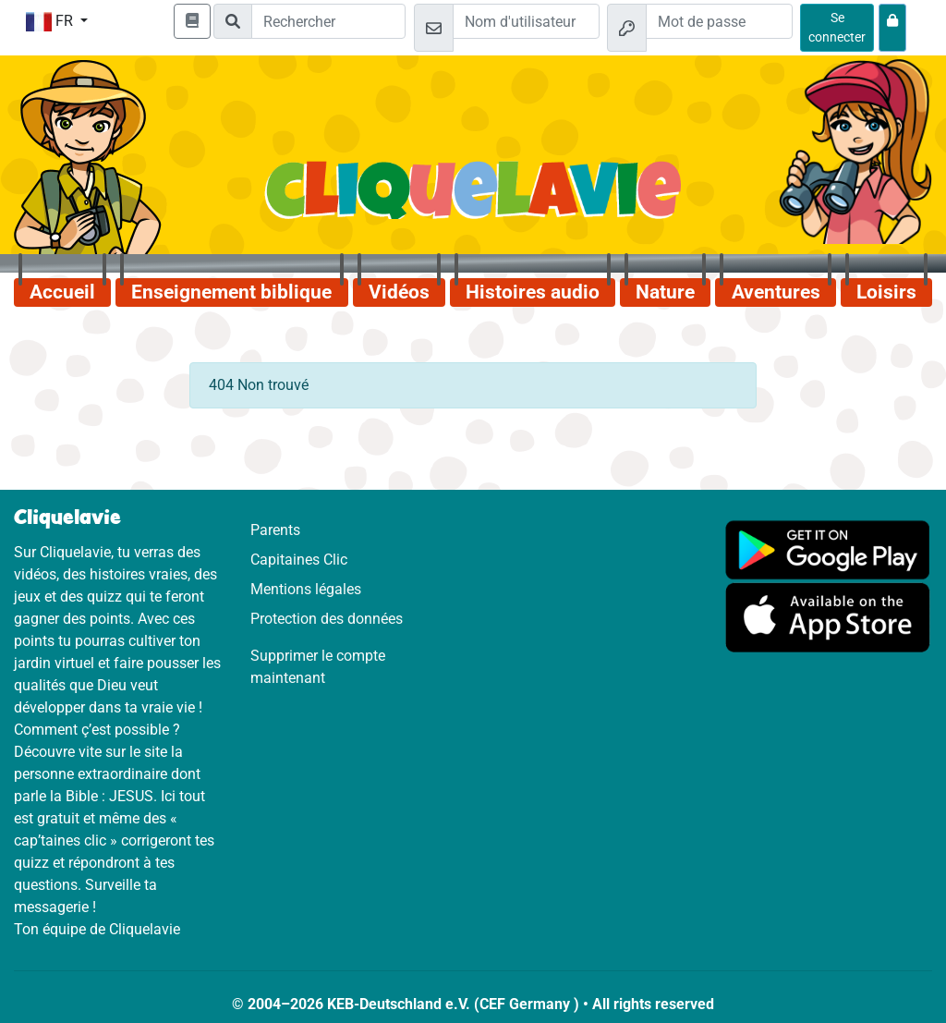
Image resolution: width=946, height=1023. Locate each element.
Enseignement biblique (231, 292)
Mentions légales (305, 589)
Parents (275, 530)
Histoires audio (533, 292)
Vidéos (399, 292)
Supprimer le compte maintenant (317, 667)
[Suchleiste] (328, 21)
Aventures (776, 292)
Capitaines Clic (298, 559)
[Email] (526, 21)
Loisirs (886, 292)
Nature (665, 292)
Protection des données (326, 618)
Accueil (62, 292)
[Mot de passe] (719, 21)
